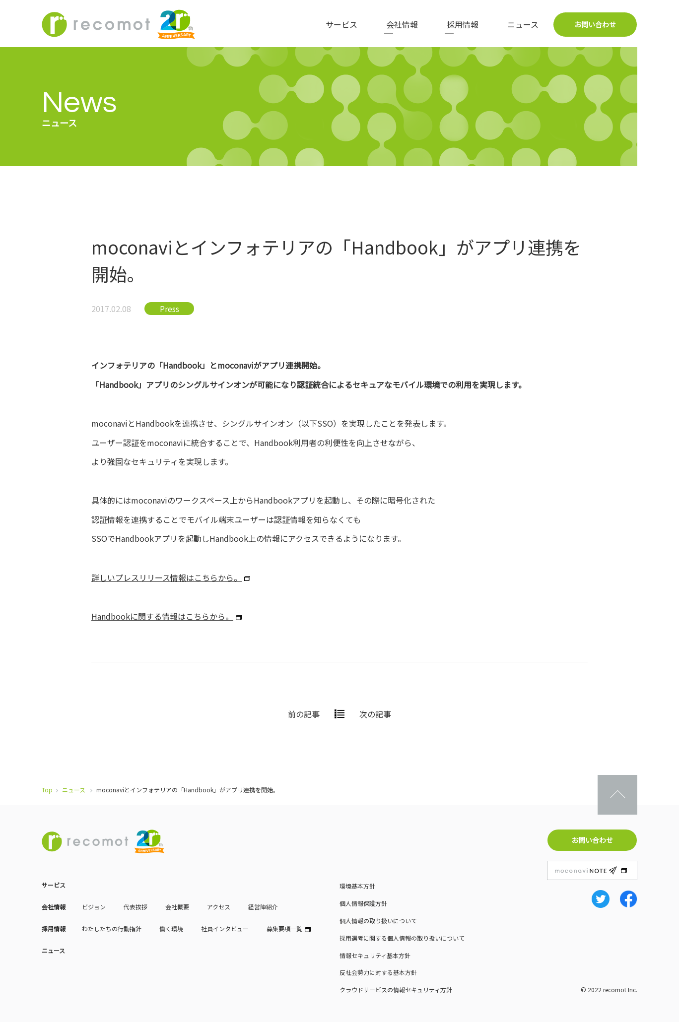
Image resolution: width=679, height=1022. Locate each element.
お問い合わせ (595, 24)
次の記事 (375, 714)
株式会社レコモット (119, 24)
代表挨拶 (135, 906)
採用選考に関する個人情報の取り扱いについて (402, 938)
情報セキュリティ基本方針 (375, 955)
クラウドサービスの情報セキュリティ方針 (396, 989)
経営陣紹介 (263, 906)
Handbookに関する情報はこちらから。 (162, 616)
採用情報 (462, 24)
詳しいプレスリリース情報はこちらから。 (166, 577)
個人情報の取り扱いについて (378, 920)
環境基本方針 (357, 886)
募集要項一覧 (284, 928)
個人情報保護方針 (363, 903)
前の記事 (304, 714)
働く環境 (171, 928)
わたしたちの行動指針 (111, 928)
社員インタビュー (225, 928)
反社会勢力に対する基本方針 (378, 972)
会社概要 (177, 906)
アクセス (218, 906)
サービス (341, 24)
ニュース (523, 24)
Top (47, 789)
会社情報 (402, 24)
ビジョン (94, 906)
